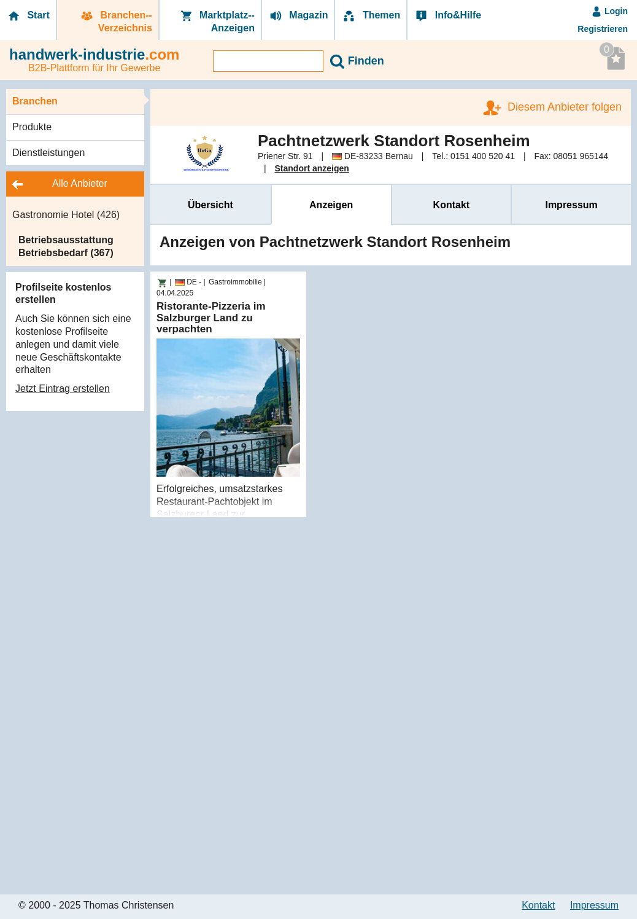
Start (28, 16)
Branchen (35, 101)
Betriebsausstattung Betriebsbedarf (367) (66, 246)
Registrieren (602, 29)
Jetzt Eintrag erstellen (62, 388)
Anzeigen (331, 205)
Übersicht (210, 205)
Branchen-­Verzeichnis (115, 21)
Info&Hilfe (447, 16)
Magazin (298, 16)
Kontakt (451, 205)
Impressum (571, 205)
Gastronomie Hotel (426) (66, 214)
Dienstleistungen (48, 152)
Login (609, 11)
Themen (370, 16)
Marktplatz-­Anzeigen (217, 21)
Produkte (32, 127)
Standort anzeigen (312, 168)
